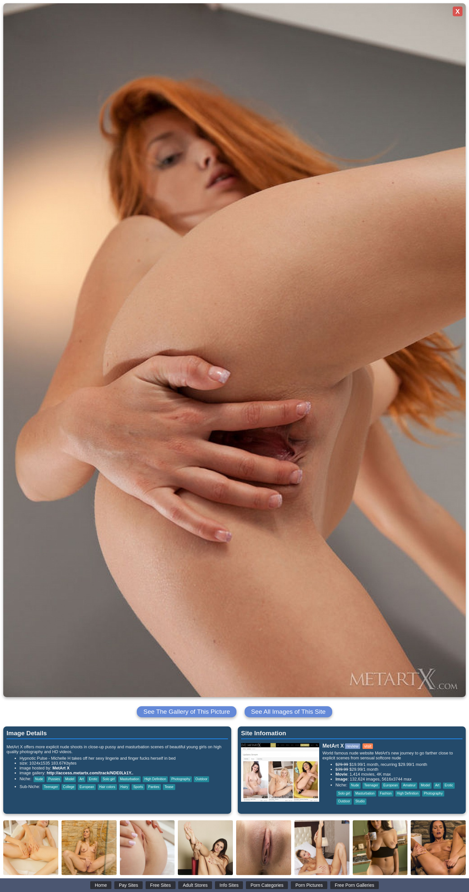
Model (69, 779)
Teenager (51, 787)
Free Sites (160, 885)
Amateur (409, 785)
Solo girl (109, 779)
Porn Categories (266, 885)
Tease (168, 787)
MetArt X (61, 768)
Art (81, 779)
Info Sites (229, 885)
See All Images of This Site (288, 711)
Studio (360, 801)
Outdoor (201, 779)
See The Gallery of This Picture (186, 711)
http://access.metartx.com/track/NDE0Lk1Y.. (90, 772)
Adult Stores (195, 885)
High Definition (155, 779)
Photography (180, 779)
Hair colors (107, 787)
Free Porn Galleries (354, 885)
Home (101, 885)
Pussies (54, 779)
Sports (138, 787)
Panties (153, 787)
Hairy (124, 787)
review (353, 746)
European (86, 787)
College (69, 787)
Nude (39, 779)
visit (367, 746)
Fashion (385, 793)
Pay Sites (128, 885)
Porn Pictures (309, 885)
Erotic (93, 779)
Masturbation (129, 779)
